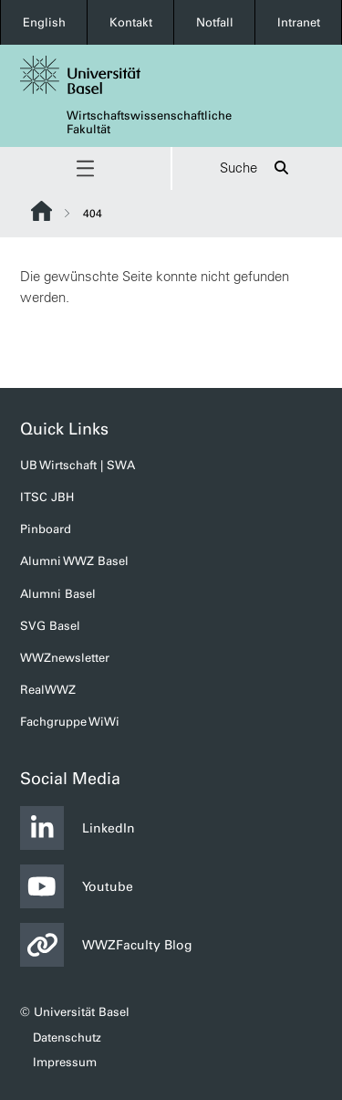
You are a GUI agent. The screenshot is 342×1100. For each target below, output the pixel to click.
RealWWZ (48, 690)
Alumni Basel (58, 594)
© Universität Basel (75, 1012)
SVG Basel (50, 626)
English (44, 22)
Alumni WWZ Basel (74, 561)
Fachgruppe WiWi (69, 721)
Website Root (41, 211)
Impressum (65, 1062)
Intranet (298, 22)
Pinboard (45, 529)
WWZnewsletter (64, 658)
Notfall (214, 22)
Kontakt (130, 22)
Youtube (76, 886)
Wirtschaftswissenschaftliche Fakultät (149, 122)
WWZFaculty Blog (106, 945)
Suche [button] (257, 168)
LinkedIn (77, 828)
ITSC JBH (47, 497)
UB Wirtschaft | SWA (77, 465)
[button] (85, 168)
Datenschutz (67, 1037)
